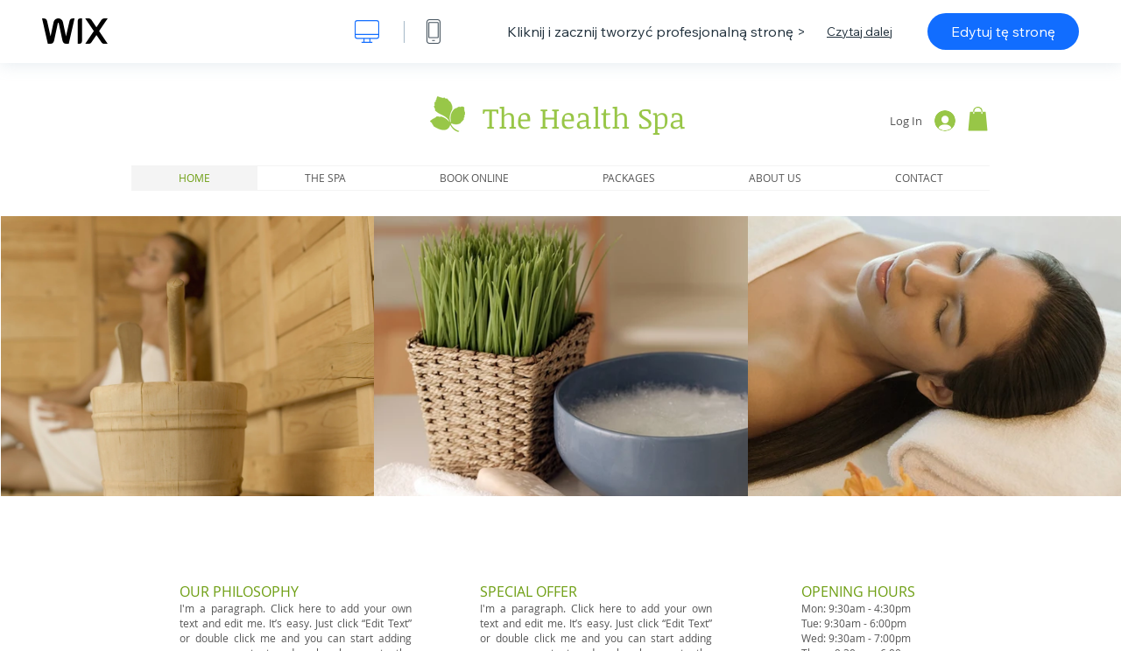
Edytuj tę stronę (1003, 31)
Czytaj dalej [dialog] (859, 31)
